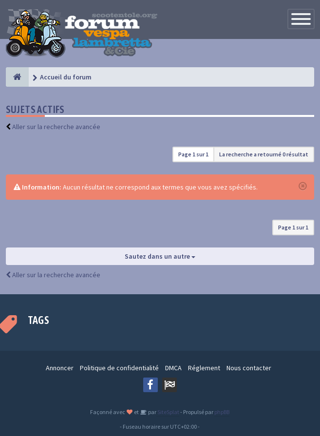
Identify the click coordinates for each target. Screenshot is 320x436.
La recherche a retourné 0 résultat (263, 154)
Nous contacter (248, 367)
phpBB (221, 412)
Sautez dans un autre (160, 256)
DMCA (173, 367)
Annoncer (60, 367)
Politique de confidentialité (119, 367)
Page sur (193, 154)
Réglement (204, 367)
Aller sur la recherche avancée (56, 126)
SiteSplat (167, 412)
